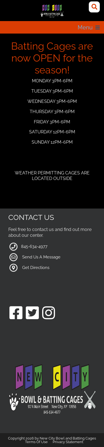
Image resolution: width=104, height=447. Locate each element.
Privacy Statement (68, 442)
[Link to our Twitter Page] (32, 313)
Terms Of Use (36, 442)
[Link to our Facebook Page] (15, 313)
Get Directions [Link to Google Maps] (35, 267)
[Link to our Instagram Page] (48, 313)
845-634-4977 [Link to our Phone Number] (34, 246)
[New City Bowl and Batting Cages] (52, 11)
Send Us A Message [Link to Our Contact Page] (41, 257)
